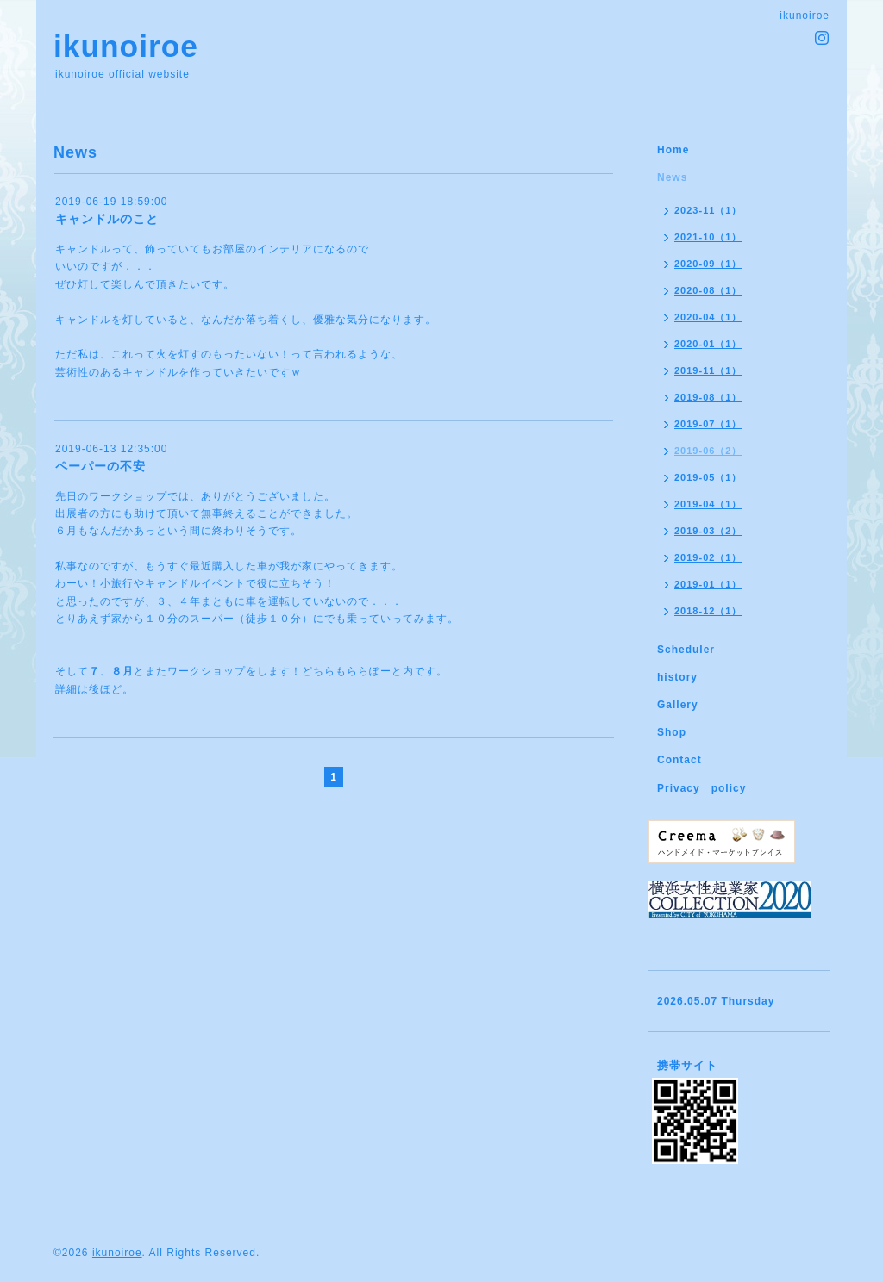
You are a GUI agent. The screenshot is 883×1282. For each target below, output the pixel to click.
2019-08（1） (708, 397)
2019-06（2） (708, 450)
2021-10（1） (708, 237)
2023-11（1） (708, 210)
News (672, 177)
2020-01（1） (708, 344)
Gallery (677, 705)
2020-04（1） (708, 317)
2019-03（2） (708, 531)
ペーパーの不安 (100, 466)
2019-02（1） (708, 557)
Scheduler (686, 650)
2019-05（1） (708, 477)
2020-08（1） (708, 290)
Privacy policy (701, 788)
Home (673, 150)
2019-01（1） (708, 584)
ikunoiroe (125, 46)
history (677, 677)
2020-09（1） (708, 263)
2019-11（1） (708, 370)
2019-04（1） (708, 504)
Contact (679, 760)
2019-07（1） (708, 424)
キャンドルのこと (107, 219)
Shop (671, 732)
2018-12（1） (708, 611)
